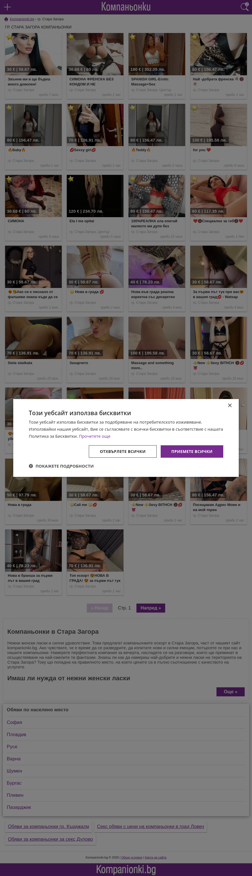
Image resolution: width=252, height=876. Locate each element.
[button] (61, 465)
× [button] (229, 406)
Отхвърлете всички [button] (123, 451)
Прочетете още (94, 436)
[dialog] (126, 438)
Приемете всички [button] (192, 451)
